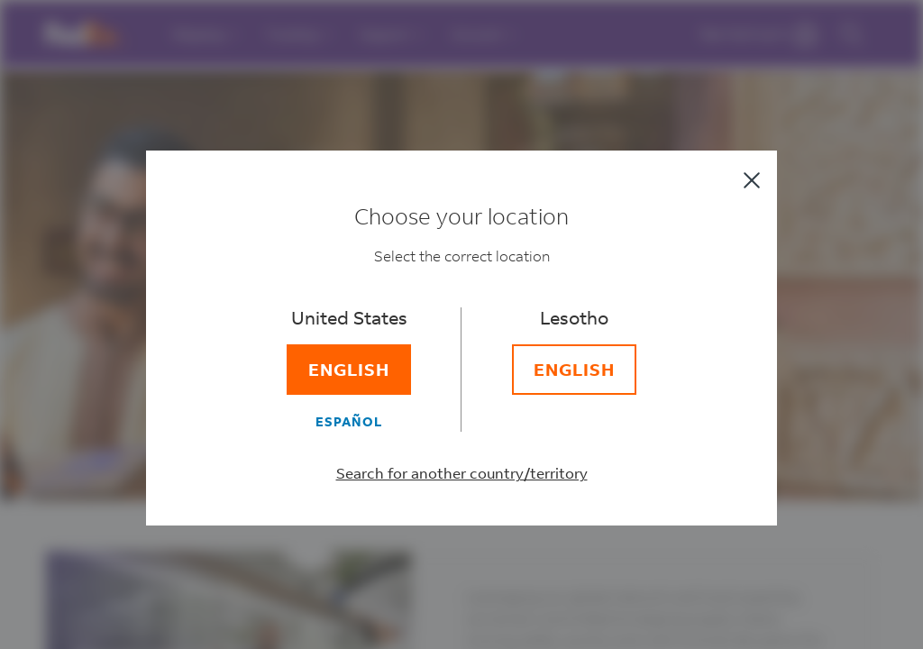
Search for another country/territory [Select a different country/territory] (462, 473)
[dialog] (461, 324)
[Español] (348, 422)
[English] (349, 370)
